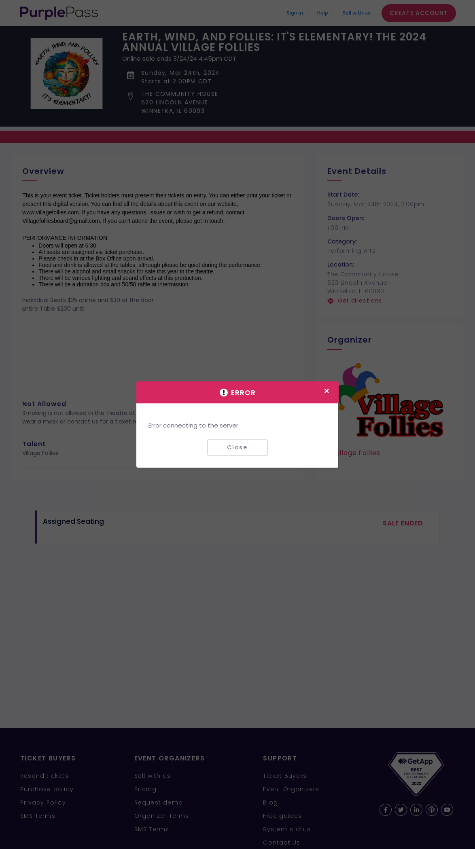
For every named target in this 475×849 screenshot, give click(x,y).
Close (237, 447)
